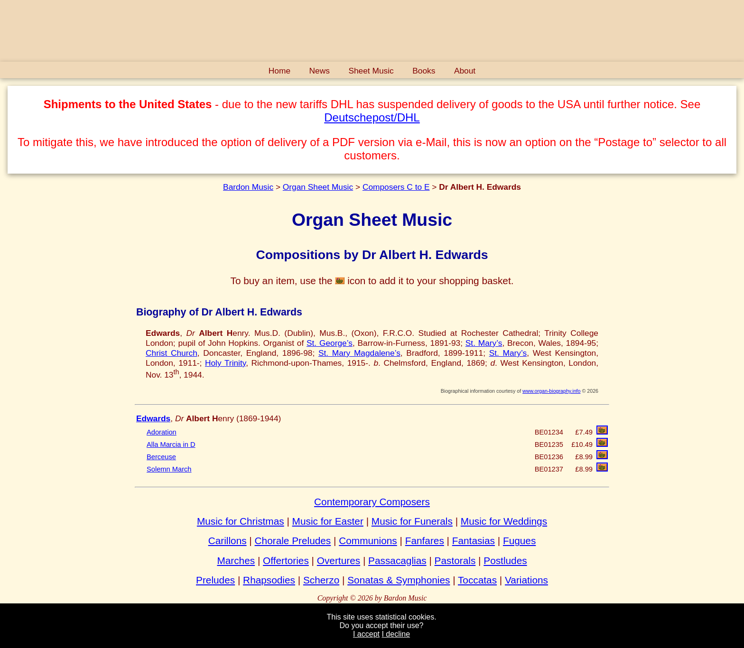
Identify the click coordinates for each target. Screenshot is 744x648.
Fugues (519, 540)
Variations (526, 579)
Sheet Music (370, 70)
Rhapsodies (269, 579)
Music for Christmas (240, 521)
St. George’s (330, 343)
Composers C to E (396, 187)
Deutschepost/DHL (371, 117)
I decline (395, 634)
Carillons (227, 540)
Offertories (286, 560)
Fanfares (424, 540)
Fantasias (473, 540)
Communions (368, 540)
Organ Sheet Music (318, 187)
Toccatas (477, 579)
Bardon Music (248, 187)
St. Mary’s (483, 343)
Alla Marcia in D (171, 444)
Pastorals (455, 560)
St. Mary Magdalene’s (359, 353)
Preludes (215, 579)
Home (279, 70)
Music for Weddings (504, 521)
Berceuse (161, 457)
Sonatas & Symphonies (398, 579)
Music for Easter (327, 521)
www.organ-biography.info (551, 391)
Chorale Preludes (293, 540)
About (464, 70)
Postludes (505, 560)
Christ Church (171, 353)
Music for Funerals (412, 521)
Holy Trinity (225, 363)
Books (423, 70)
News (319, 70)
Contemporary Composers (372, 501)
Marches (236, 560)
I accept (366, 634)
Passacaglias (397, 560)
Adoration (162, 432)
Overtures (338, 560)
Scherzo (321, 579)
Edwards (153, 418)
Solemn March (169, 469)
